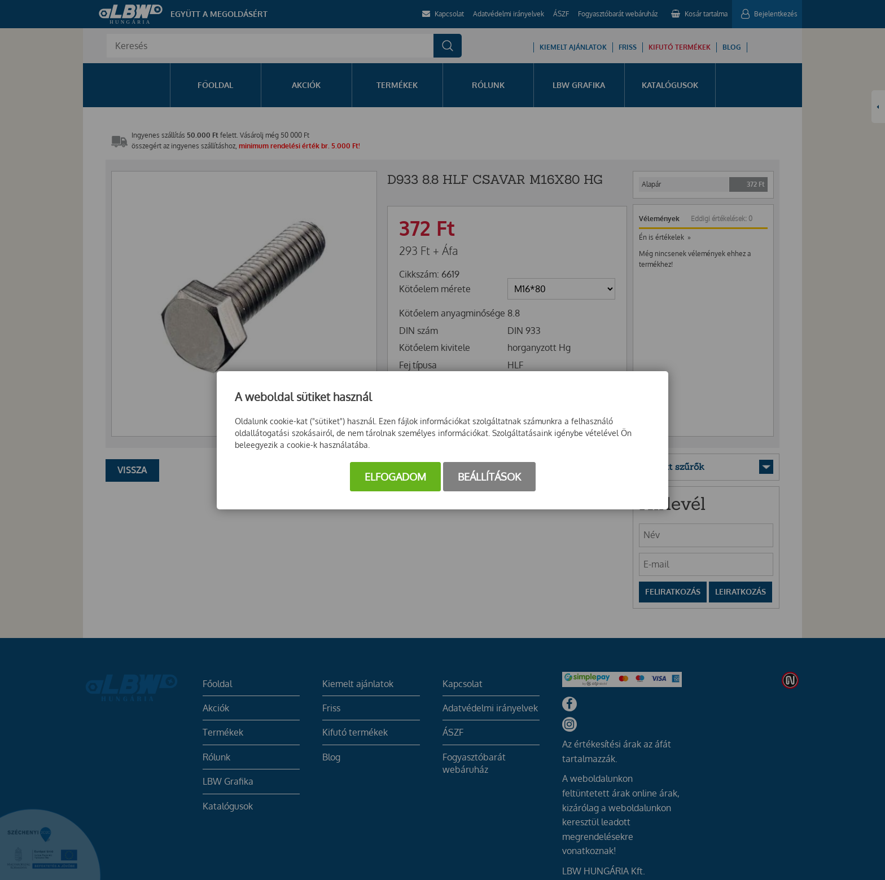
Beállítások (489, 476)
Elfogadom (395, 476)
